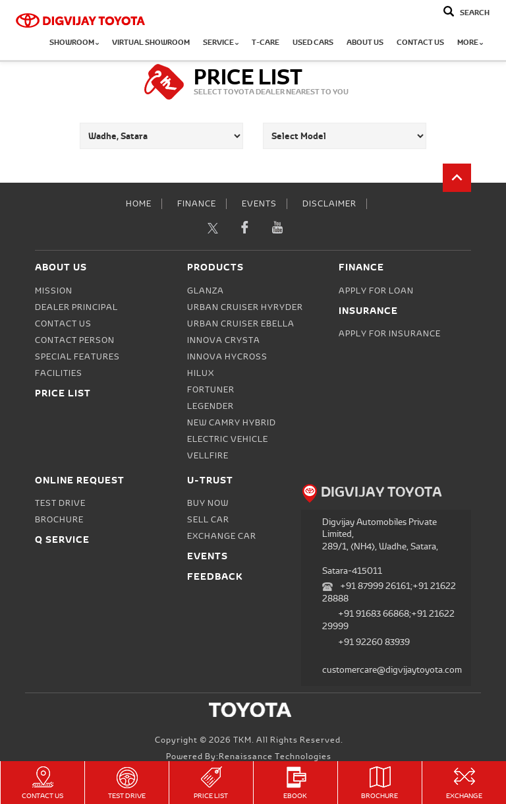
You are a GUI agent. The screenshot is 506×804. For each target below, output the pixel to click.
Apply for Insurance (390, 333)
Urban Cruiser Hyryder (245, 307)
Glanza (205, 291)
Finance (196, 204)
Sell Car (208, 519)
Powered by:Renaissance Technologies (248, 756)
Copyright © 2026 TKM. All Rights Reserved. (249, 740)
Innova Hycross (227, 357)
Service (221, 42)
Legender (210, 406)
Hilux (200, 373)
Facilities (58, 373)
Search (475, 13)
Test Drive (126, 783)
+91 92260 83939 (374, 642)
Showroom (74, 42)
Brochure (379, 783)
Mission (53, 291)
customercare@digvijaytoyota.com (392, 669)
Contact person (75, 340)
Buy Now (208, 503)
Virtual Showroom (151, 42)
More (470, 42)
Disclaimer (329, 204)
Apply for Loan (376, 291)
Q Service (62, 539)
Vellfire (208, 455)
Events (259, 204)
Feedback (215, 576)
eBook (295, 783)
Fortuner (211, 390)
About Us (365, 42)
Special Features (77, 357)
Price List (211, 783)
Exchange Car (221, 536)
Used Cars (313, 42)
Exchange (464, 783)
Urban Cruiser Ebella (241, 324)
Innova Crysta (223, 340)
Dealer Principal (76, 307)
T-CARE (265, 42)
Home (139, 204)
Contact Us (420, 42)
